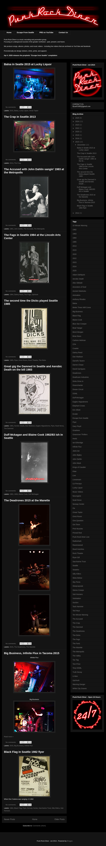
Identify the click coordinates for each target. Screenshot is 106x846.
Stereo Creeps (78, 590)
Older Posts (59, 819)
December (81, 145)
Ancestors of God (79, 287)
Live (74, 475)
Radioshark (77, 541)
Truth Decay (77, 672)
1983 (11, 229)
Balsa (16, 111)
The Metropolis (39, 229)
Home (9, 32)
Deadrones (77, 373)
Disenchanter (78, 385)
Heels (75, 439)
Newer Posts (9, 819)
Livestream (77, 480)
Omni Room (23, 360)
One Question (78, 521)
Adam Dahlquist (79, 275)
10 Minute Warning (80, 225)
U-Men (75, 676)
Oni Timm (76, 525)
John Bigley (77, 455)
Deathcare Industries (81, 377)
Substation (77, 598)
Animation (76, 295)
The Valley (77, 656)
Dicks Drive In (78, 381)
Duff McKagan (33, 494)
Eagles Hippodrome (43, 426)
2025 (77, 118)
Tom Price (76, 664)
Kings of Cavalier (79, 467)
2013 (11, 163)
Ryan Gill (76, 557)
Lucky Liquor (23, 111)
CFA (74, 344)
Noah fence (59, 426)
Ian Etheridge (78, 443)
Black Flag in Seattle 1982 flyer (24, 751)
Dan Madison (30, 426)
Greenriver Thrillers (80, 434)
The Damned (8, 428)
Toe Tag (76, 660)
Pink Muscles (78, 529)
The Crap (17, 163)
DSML (75, 394)
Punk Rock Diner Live (81, 537)
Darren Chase (78, 365)
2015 (11, 111)
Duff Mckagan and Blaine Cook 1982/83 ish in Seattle (86, 189)
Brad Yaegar (77, 328)
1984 (11, 294)
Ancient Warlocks (79, 291)
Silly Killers (56, 808)
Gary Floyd (77, 426)
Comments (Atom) (39, 826)
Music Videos (78, 492)
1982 (11, 494)
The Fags (27, 294)
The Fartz (76, 643)
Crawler (76, 348)
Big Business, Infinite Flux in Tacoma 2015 (31, 653)
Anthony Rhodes (79, 299)
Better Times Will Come (82, 307)
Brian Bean (77, 336)
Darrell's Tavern (79, 361)
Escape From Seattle (25, 32)
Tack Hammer (78, 607)
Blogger (69, 841)
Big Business (19, 746)
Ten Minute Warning (80, 615)
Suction (75, 603)
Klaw (74, 471)
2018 (77, 135)
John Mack (77, 463)
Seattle (75, 566)
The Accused (28, 229)
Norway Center (32, 808)
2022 (77, 128)
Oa (74, 508)
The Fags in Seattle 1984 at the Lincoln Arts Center (85, 166)
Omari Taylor (33, 111)
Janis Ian (76, 451)
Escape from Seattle (80, 418)
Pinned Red (77, 533)
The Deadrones (19, 647)
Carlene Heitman (79, 340)
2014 (77, 213)
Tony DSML (77, 668)
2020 (77, 132)
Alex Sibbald (77, 283)
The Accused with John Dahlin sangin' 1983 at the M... (86, 159)
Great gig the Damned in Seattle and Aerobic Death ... (86, 182)
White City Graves (80, 688)
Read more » (8, 737)
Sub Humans (78, 594)
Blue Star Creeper (80, 324)
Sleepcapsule (78, 586)
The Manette (30, 647)
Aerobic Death (19, 426)
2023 (77, 125)
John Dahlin (18, 229)
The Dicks (42, 360)
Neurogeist (77, 496)
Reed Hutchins (78, 549)
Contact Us (63, 32)
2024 (77, 121)
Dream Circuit (78, 389)
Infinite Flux (28, 746)
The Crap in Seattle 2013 (20, 116)
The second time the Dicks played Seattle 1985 (86, 174)
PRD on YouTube (46, 32)
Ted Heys (76, 611)
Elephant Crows (79, 406)
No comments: (11, 107)
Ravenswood (78, 545)
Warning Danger (79, 684)
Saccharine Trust (45, 808)
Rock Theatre (33, 360)
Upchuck (35, 294)
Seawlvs (76, 570)
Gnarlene (76, 430)
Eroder (75, 414)
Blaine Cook (23, 494)
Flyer (16, 360)
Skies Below (77, 578)
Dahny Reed (18, 294)
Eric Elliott (76, 410)
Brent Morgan (78, 332)
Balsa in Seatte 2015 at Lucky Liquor (28, 64)
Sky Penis (76, 582)
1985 (11, 360)
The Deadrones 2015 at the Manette (27, 500)
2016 (77, 138)
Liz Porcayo (77, 484)
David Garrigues (79, 369)
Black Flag (18, 808)
